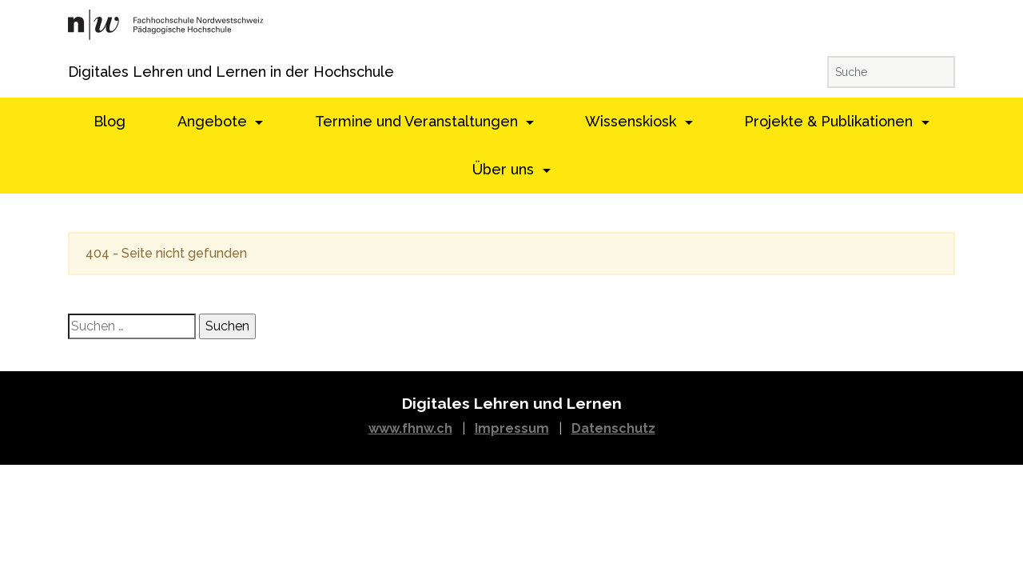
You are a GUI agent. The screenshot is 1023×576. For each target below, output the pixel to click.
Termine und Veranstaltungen (418, 121)
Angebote (214, 121)
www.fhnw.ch (410, 428)
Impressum (512, 428)
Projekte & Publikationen (830, 121)
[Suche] (891, 72)
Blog (109, 121)
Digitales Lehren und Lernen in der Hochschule (90, 71)
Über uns (505, 169)
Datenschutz (613, 428)
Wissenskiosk (632, 121)
